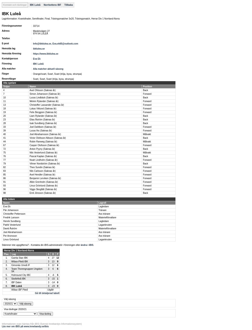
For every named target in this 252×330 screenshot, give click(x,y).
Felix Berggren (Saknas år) (43, 112)
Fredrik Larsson (11, 217)
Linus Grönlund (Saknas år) (44, 185)
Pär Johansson (11, 210)
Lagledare (104, 206)
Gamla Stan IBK (19, 258)
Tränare (103, 210)
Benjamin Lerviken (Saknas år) (45, 178)
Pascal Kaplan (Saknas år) (43, 156)
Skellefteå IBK (18, 278)
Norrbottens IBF (52, 5)
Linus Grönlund (11, 239)
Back (145, 90)
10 (4, 97)
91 (4, 182)
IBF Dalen (16, 282)
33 (4, 127)
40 (4, 134)
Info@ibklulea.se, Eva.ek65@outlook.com (55, 43)
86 (4, 178)
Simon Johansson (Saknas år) (45, 94)
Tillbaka (68, 5)
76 (4, 156)
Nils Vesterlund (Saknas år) (43, 152)
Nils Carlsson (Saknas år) (42, 171)
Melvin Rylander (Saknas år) (44, 101)
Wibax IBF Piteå (19, 289)
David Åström (10, 228)
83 (4, 171)
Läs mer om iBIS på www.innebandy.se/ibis (25, 326)
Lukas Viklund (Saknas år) (43, 108)
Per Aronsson (10, 236)
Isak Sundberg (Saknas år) (43, 123)
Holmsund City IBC (20, 275)
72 (4, 149)
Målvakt (147, 134)
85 (4, 174)
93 (4, 185)
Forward (147, 94)
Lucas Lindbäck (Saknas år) (44, 97)
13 (4, 105)
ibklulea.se (39, 48)
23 (4, 119)
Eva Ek (37, 59)
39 (4, 130)
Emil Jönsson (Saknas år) (43, 193)
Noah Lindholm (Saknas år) (44, 160)
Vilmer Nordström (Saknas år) (45, 163)
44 (4, 141)
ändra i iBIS (87, 245)
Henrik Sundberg (11, 221)
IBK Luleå (35, 5)
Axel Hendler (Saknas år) (42, 174)
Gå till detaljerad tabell (47, 293)
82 (4, 167)
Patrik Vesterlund (12, 225)
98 (4, 193)
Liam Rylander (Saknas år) (43, 116)
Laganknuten (105, 225)
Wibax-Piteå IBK (19, 261)
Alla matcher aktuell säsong (48, 69)
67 (4, 145)
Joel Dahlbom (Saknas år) (43, 127)
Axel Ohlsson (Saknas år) (42, 90)
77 (4, 160)
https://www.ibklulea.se (45, 54)
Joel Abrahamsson (12, 232)
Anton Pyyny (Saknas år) (42, 149)
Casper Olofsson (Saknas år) (44, 145)
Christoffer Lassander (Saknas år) (47, 105)
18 (4, 108)
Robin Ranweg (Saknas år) (43, 141)
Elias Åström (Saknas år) (42, 119)
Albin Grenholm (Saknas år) (44, 182)
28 (4, 123)
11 (4, 101)
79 (4, 163)
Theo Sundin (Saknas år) (42, 167)
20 (4, 116)
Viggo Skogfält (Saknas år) (43, 189)
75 (4, 152)
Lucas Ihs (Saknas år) (41, 130)
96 (4, 189)
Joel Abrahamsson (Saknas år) (45, 134)
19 (4, 112)
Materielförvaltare (107, 217)
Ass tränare (104, 214)
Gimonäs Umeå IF (20, 265)
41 (4, 138)
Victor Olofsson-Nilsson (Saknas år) (48, 138)
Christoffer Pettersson (14, 214)
